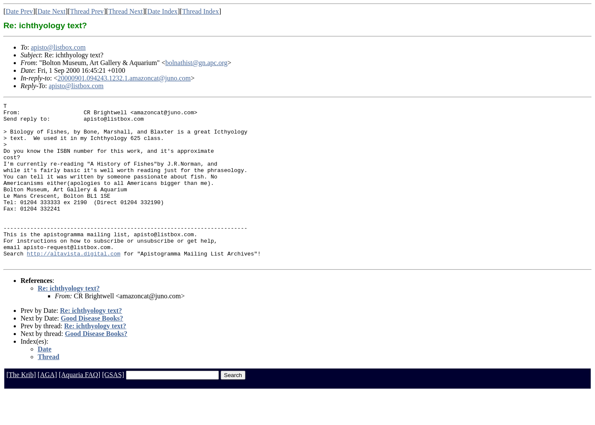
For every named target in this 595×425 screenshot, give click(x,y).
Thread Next (125, 11)
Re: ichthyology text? (69, 320)
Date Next (52, 11)
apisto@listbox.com (58, 47)
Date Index (162, 11)
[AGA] (47, 406)
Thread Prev (87, 11)
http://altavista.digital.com (73, 284)
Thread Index (200, 11)
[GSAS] (113, 406)
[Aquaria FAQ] (79, 406)
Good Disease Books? (92, 350)
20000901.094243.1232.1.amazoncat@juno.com (124, 78)
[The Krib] (21, 406)
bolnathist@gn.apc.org (196, 62)
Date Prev (19, 11)
